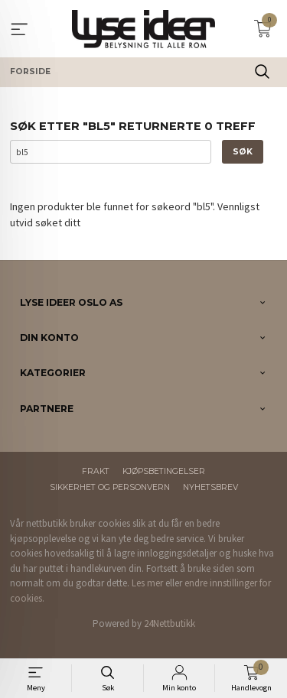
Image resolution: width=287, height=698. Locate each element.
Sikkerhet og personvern (110, 487)
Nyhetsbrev (210, 487)
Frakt (95, 471)
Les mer (147, 582)
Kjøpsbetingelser (163, 471)
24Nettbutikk (169, 623)
